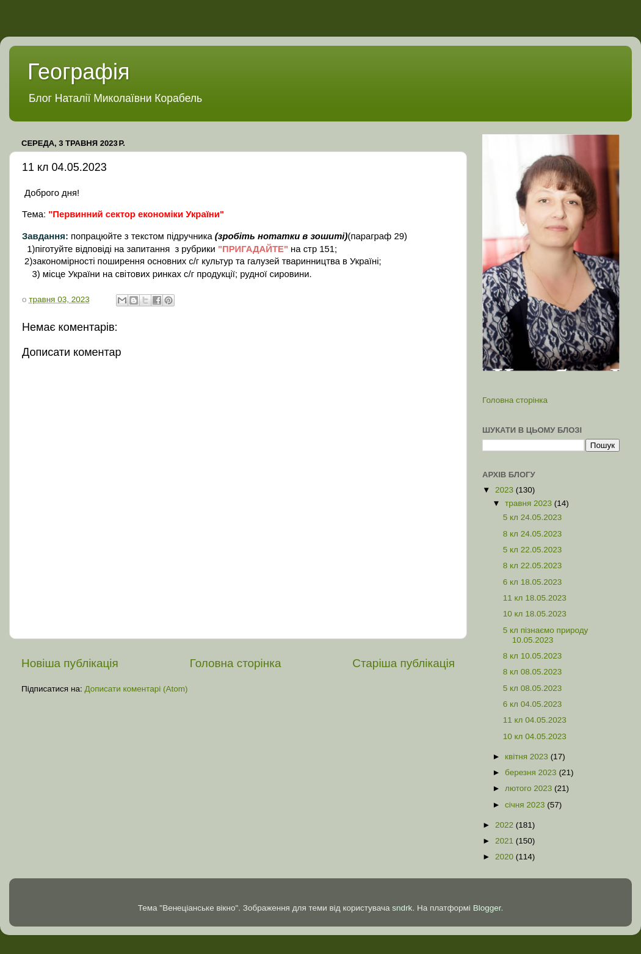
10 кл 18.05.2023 (535, 613)
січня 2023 (526, 804)
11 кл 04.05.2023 (535, 720)
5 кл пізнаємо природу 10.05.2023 (545, 635)
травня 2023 (529, 503)
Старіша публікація (403, 663)
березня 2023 (532, 772)
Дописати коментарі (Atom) (135, 688)
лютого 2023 (529, 788)
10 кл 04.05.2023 (535, 736)
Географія (78, 71)
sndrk (402, 907)
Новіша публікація (69, 663)
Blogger (487, 907)
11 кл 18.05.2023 (535, 597)
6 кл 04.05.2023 (532, 704)
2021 (505, 840)
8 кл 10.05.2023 (532, 655)
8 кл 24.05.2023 (532, 533)
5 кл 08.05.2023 (532, 688)
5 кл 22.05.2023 (532, 549)
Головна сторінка (235, 663)
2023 (505, 489)
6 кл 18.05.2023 (532, 582)
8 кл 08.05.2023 (532, 671)
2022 (505, 824)
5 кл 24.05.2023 (532, 517)
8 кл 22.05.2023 (532, 565)
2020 (505, 856)
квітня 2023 (528, 756)
